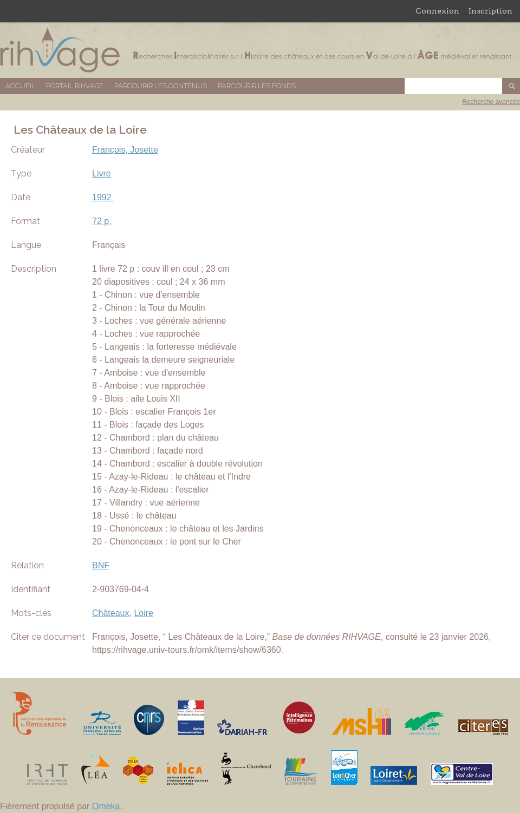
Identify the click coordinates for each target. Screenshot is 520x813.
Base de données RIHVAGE (260, 50)
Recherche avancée (491, 102)
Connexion (437, 10)
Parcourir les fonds (257, 86)
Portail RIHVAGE (74, 86)
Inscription (490, 10)
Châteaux (110, 613)
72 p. (102, 221)
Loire (143, 613)
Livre (101, 173)
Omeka (106, 806)
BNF (100, 565)
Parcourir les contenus (160, 86)
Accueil (20, 86)
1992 (103, 197)
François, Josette (125, 149)
